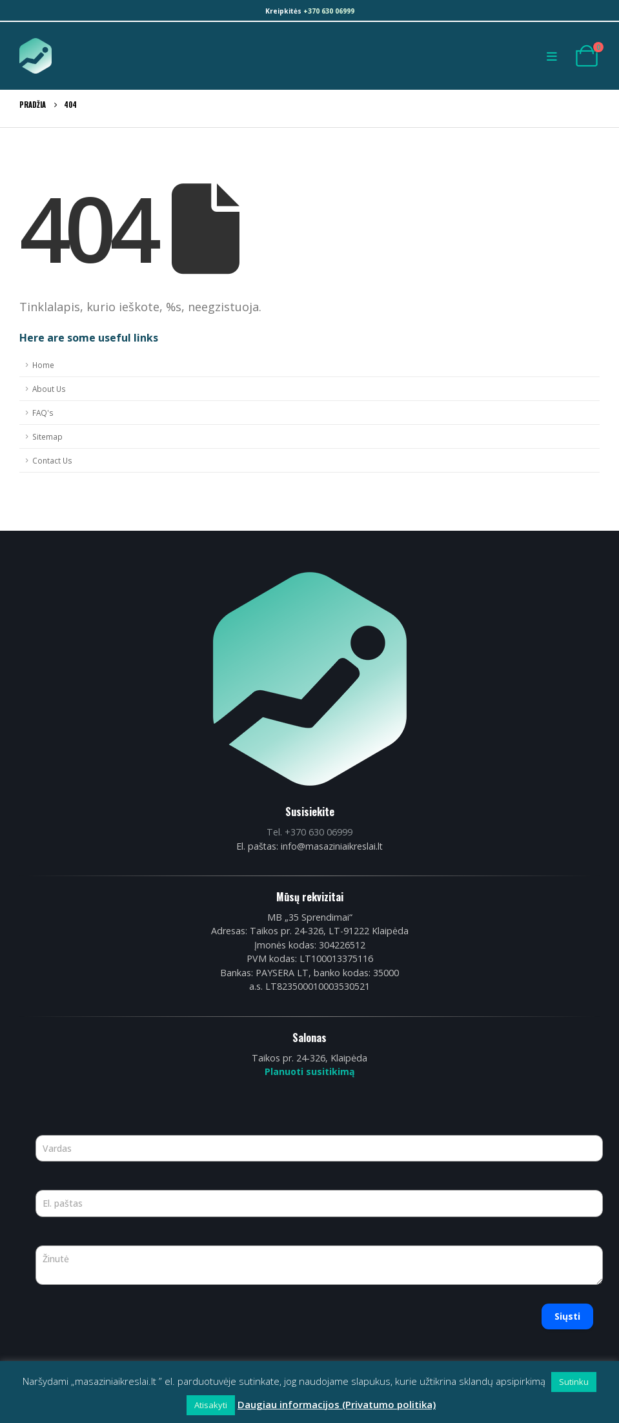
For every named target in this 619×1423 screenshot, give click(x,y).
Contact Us (52, 460)
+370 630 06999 (328, 10)
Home (43, 365)
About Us (49, 389)
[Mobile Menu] (555, 56)
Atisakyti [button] (210, 1405)
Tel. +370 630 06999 (309, 832)
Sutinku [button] (574, 1381)
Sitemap (47, 436)
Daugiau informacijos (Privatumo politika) (337, 1404)
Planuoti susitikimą (310, 1071)
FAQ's (43, 412)
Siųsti (567, 1316)
